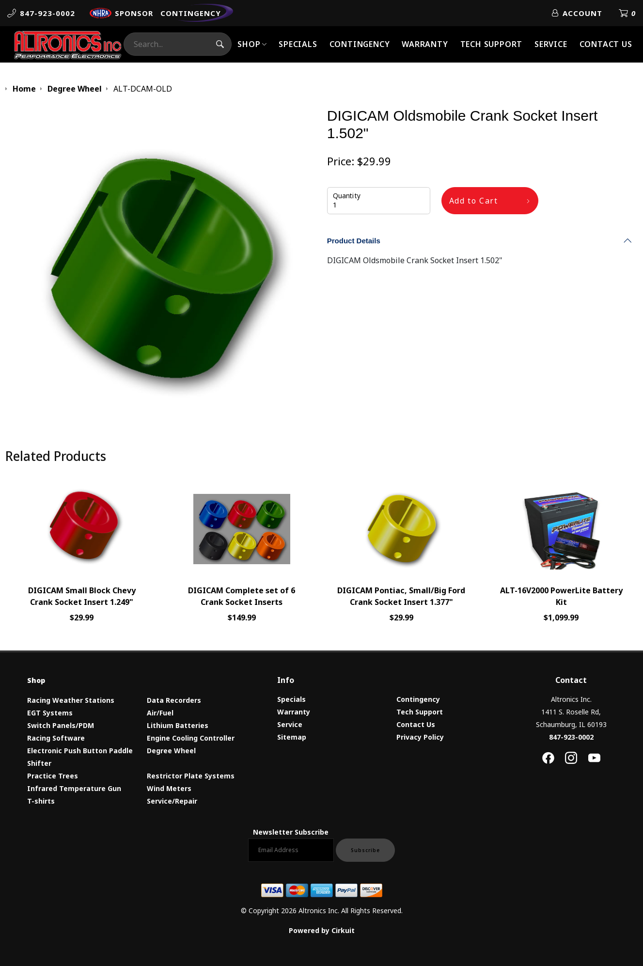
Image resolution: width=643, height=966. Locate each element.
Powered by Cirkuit (322, 930)
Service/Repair (172, 801)
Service (550, 44)
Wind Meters (169, 788)
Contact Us (606, 44)
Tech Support (491, 44)
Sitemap (291, 737)
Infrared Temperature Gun (74, 788)
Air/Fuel (160, 712)
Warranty (425, 44)
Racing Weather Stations (70, 700)
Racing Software (56, 738)
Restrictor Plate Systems (191, 775)
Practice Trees (52, 775)
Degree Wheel (171, 750)
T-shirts (41, 801)
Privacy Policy (420, 737)
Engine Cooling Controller (191, 738)
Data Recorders (174, 700)
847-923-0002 (571, 737)
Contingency (359, 44)
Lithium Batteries (177, 725)
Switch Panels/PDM (60, 725)
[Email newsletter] (291, 850)
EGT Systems (50, 712)
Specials (298, 44)
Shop (248, 44)
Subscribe (365, 850)
